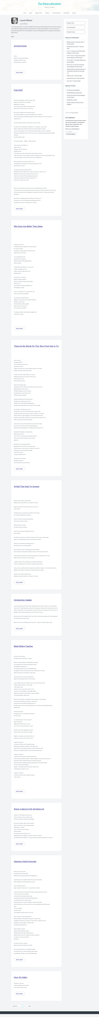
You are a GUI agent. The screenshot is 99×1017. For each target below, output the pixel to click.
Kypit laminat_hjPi (71, 78)
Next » (29, 1009)
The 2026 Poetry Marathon (73, 90)
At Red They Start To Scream (27, 489)
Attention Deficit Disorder (25, 864)
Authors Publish (74, 112)
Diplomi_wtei (70, 75)
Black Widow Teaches (24, 649)
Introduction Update (23, 603)
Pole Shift (18, 90)
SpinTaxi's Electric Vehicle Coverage (75, 69)
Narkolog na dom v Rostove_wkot (75, 42)
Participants (66, 12)
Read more (19, 72)
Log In (24, 12)
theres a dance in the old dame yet (29, 812)
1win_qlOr (69, 80)
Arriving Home (20, 46)
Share (12, 36)
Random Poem (38, 12)
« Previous (14, 1009)
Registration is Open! (72, 99)
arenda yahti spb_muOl (72, 46)
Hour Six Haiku (20, 980)
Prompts (47, 12)
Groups (74, 12)
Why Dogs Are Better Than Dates (29, 226)
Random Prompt (71, 31)
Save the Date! (70, 43)
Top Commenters (56, 12)
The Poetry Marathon (49, 3)
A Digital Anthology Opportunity (74, 92)
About (30, 12)
